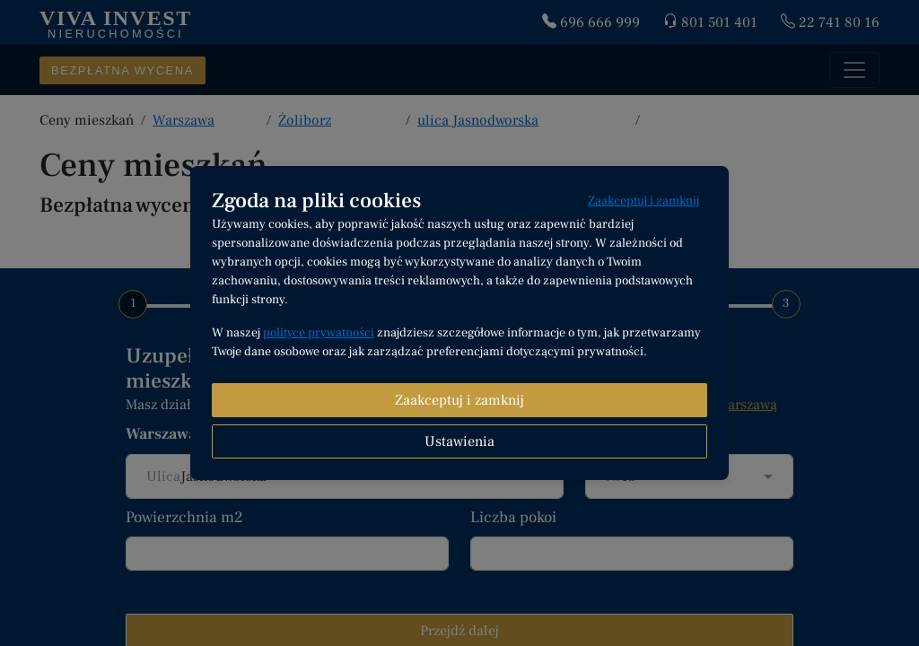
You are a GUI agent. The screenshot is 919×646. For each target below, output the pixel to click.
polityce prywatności (318, 333)
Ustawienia (459, 441)
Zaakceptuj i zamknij (643, 201)
